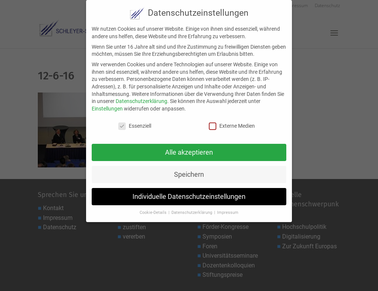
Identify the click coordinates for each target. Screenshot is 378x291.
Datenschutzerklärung (141, 97)
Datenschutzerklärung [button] (192, 208)
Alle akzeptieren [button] (189, 148)
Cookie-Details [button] (154, 208)
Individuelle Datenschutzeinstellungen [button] (189, 191)
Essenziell (134, 121)
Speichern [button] (189, 170)
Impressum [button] (227, 208)
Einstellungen (107, 104)
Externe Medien (232, 121)
